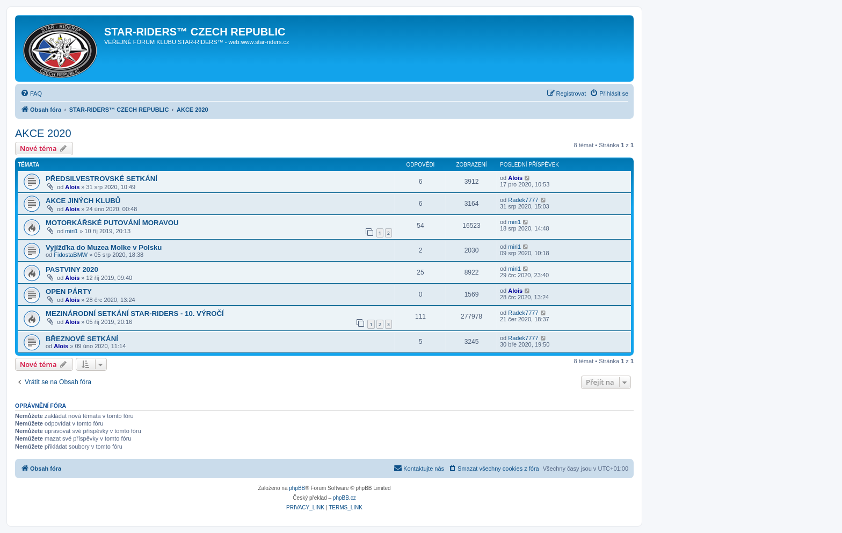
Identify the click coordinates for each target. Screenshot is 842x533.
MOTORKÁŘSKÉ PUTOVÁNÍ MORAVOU (112, 223)
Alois (72, 187)
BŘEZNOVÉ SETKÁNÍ (82, 339)
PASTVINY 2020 (72, 269)
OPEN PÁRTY (69, 291)
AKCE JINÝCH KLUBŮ (83, 201)
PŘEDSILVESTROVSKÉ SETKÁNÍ (101, 179)
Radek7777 (523, 200)
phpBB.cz (344, 498)
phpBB (297, 488)
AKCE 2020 (43, 133)
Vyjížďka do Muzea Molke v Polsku (104, 247)
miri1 (71, 231)
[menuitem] (31, 93)
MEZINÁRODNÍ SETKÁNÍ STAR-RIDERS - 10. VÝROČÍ (135, 313)
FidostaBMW (71, 254)
